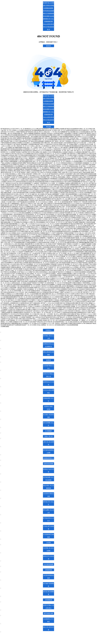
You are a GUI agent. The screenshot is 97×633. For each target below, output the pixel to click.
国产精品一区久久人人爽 (48, 337)
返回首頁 (48, 45)
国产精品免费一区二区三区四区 (48, 479)
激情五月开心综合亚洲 (48, 557)
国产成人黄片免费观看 (48, 593)
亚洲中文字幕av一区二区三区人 (48, 607)
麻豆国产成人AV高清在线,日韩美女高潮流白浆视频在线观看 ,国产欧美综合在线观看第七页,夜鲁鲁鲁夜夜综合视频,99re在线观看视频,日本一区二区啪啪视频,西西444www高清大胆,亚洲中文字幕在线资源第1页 (48, 16)
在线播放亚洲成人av (48, 458)
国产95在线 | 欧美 (48, 613)
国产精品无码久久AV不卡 (48, 519)
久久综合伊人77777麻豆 (48, 620)
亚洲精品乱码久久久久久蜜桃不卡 (48, 345)
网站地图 (48, 126)
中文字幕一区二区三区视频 (48, 549)
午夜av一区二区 (48, 436)
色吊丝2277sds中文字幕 (48, 470)
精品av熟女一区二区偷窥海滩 (48, 487)
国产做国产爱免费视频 (48, 585)
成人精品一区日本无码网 (48, 416)
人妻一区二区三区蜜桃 (48, 443)
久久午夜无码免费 (48, 564)
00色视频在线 (48, 599)
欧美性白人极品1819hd (48, 408)
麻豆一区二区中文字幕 (48, 628)
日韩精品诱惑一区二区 (48, 400)
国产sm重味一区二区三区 (48, 511)
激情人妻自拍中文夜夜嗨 (48, 353)
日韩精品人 (48, 330)
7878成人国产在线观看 (48, 527)
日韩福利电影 (48, 569)
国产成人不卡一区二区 (48, 503)
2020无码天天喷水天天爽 (48, 495)
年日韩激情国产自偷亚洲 (48, 536)
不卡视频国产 (48, 430)
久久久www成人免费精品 (48, 391)
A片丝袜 (48, 542)
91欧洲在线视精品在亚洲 (48, 577)
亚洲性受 (48, 360)
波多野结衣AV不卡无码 (48, 383)
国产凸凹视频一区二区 (48, 424)
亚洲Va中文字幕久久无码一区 (48, 375)
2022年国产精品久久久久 (48, 367)
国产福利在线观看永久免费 (48, 451)
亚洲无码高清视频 (48, 463)
